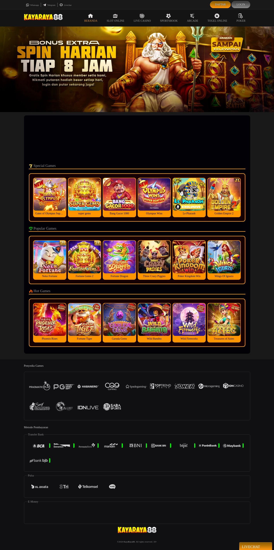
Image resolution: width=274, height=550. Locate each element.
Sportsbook (169, 17)
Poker (240, 17)
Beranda (90, 17)
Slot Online (115, 17)
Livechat (66, 5)
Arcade (192, 17)
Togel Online (217, 17)
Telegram (49, 5)
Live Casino (142, 17)
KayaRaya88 (129, 542)
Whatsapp (32, 5)
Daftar (220, 4)
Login (240, 4)
